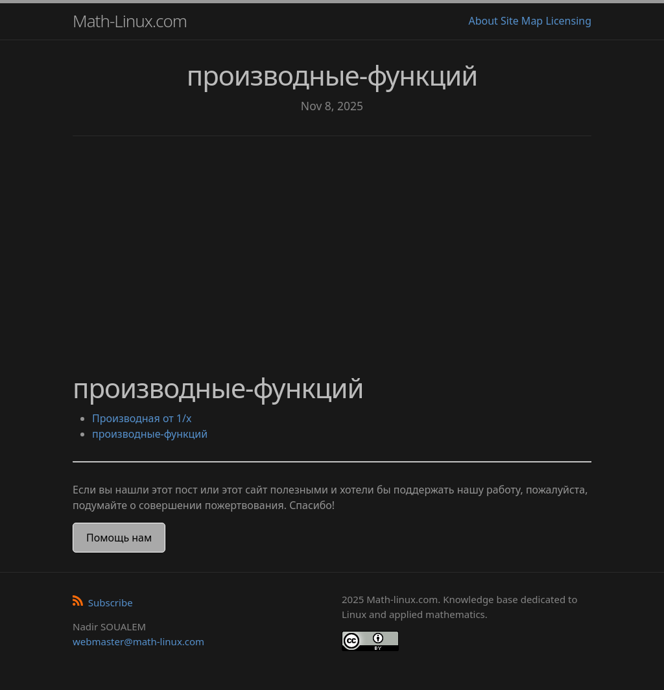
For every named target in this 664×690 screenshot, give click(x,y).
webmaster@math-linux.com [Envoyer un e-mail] (138, 641)
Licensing (568, 21)
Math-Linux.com (130, 20)
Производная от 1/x (141, 418)
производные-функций (150, 434)
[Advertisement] (332, 246)
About (482, 21)
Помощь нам (119, 537)
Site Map (522, 21)
